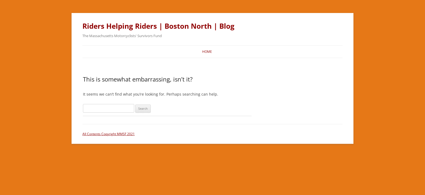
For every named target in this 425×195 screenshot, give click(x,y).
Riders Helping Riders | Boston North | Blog (158, 26)
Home (207, 51)
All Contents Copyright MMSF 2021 (108, 134)
